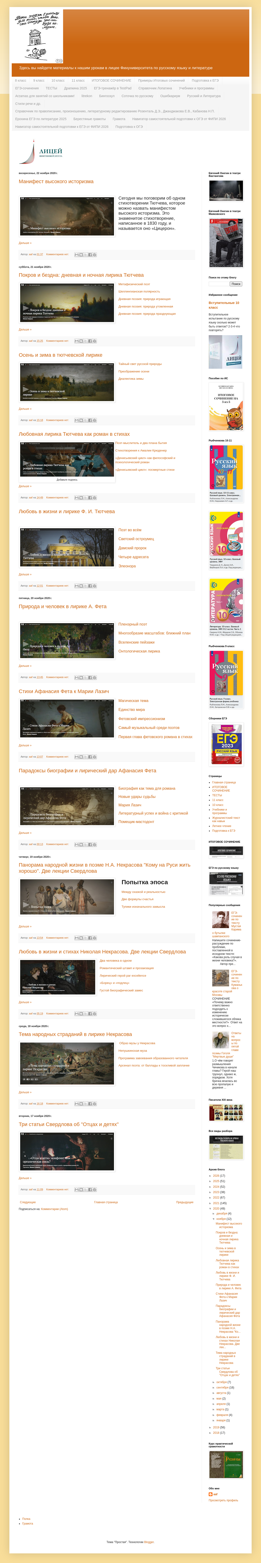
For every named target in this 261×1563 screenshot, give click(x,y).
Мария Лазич (129, 805)
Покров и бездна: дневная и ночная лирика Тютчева (81, 275)
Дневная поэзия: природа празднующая (147, 313)
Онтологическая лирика (139, 651)
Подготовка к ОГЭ (129, 127)
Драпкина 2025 (75, 88)
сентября (222, 1387)
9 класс (39, 80)
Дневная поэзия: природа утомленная (145, 306)
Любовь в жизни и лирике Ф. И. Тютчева (67, 511)
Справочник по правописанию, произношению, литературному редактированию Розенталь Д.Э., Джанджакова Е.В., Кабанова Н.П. (115, 111)
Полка (26, 1519)
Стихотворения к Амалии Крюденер (141, 450)
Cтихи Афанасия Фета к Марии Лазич (64, 691)
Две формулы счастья (137, 899)
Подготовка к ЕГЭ (205, 80)
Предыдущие (184, 1202)
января (221, 1420)
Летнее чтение (221, 826)
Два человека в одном (116, 960)
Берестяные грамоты (89, 119)
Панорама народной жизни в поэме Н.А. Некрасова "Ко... (228, 1326)
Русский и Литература (204, 96)
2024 (216, 1186)
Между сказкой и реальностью (143, 892)
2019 (216, 1427)
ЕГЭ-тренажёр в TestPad (113, 88)
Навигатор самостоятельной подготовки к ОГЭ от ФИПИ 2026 (179, 119)
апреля (221, 1404)
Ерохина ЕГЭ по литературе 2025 (40, 119)
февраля (222, 1415)
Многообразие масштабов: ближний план (154, 633)
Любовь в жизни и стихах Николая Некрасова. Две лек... (228, 1342)
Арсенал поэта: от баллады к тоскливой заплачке (153, 1065)
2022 (216, 1197)
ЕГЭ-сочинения (27, 88)
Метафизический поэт (134, 284)
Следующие (28, 1202)
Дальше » (25, 243)
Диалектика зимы (131, 378)
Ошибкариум (170, 96)
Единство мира (131, 710)
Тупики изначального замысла (143, 906)
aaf (215, 1494)
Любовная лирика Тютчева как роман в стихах (74, 434)
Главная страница (106, 1202)
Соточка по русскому (137, 96)
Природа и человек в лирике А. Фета (62, 606)
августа (221, 1393)
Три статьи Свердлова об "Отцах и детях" (69, 1124)
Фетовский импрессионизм (141, 719)
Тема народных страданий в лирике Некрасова (75, 1034)
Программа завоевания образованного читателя (153, 1058)
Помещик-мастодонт (136, 822)
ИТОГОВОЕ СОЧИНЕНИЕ (111, 80)
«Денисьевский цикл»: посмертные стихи (144, 469)
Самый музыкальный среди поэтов (148, 728)
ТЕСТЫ (51, 88)
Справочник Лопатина (155, 88)
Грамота (119, 119)
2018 (216, 1432)
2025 (216, 1181)
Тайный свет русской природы (140, 364)
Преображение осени (133, 371)
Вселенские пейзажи (136, 642)
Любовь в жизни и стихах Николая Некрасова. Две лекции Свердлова (102, 952)
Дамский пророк (132, 548)
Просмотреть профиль (223, 1500)
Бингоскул (106, 96)
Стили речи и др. (28, 104)
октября (221, 1382)
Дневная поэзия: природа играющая (144, 299)
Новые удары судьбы (136, 797)
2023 (216, 1192)
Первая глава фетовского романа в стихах (155, 737)
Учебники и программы (196, 88)
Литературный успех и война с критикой (153, 813)
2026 (216, 1175)
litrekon (87, 96)
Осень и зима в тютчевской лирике (60, 355)
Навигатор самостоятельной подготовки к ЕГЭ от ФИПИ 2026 (62, 127)
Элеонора (127, 566)
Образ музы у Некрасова (137, 1043)
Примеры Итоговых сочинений (161, 80)
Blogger (149, 1542)
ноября (221, 1219)
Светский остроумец (136, 539)
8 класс (20, 80)
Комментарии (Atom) (54, 1209)
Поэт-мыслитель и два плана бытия (141, 443)
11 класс (78, 80)
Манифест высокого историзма (56, 181)
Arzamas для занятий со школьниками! (45, 96)
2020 (216, 1208)
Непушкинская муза (132, 1050)
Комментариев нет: (57, 254)
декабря (222, 1213)
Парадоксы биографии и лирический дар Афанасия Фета (87, 771)
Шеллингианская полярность (139, 291)
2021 (216, 1203)
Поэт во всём (129, 530)
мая (219, 1398)
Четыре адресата (133, 557)
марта (220, 1409)
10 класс (58, 80)
